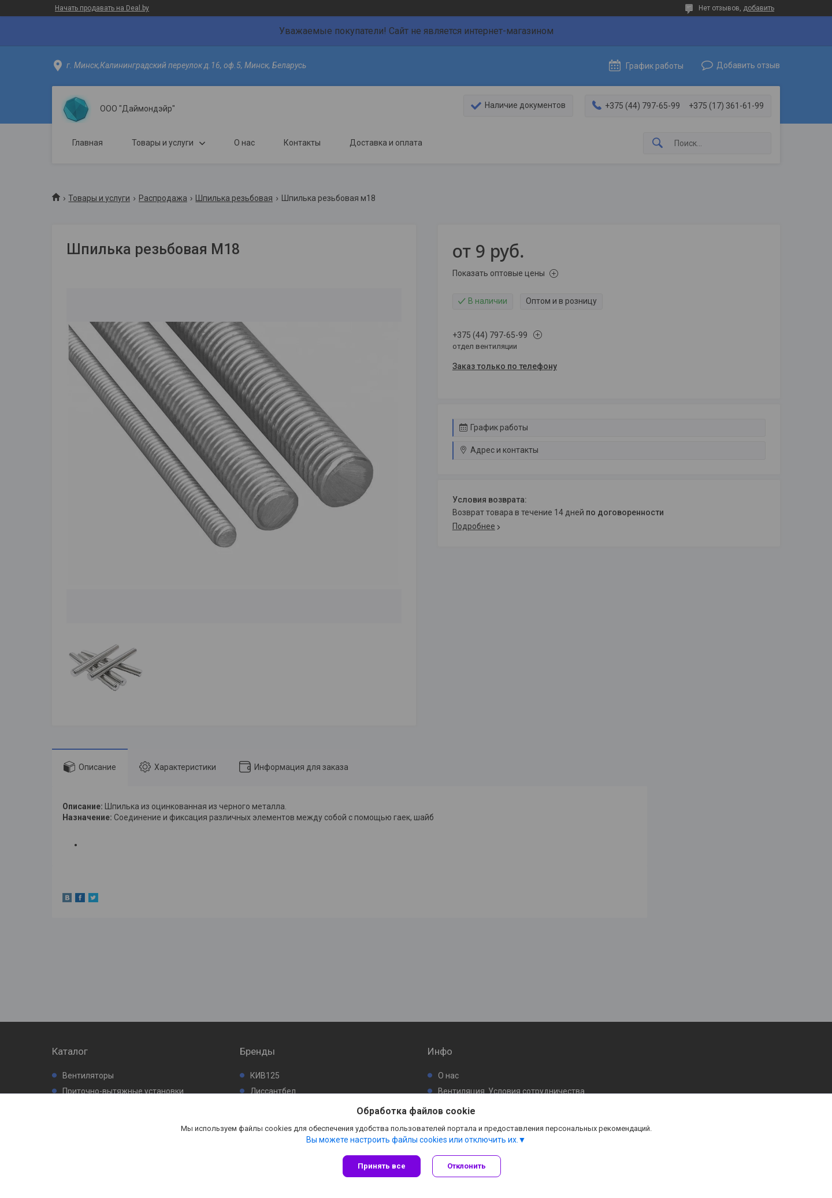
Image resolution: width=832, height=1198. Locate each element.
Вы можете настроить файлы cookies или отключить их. (412, 1139)
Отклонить (466, 1166)
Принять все (382, 1166)
